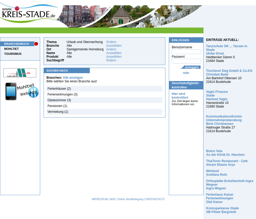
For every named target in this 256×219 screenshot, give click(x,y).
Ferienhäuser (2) (59, 88)
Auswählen (114, 45)
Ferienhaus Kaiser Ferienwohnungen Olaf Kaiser (219, 198)
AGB (112, 199)
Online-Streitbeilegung (130, 199)
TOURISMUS (13, 53)
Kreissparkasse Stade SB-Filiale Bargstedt (222, 210)
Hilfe (186, 72)
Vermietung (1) (58, 112)
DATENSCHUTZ (155, 199)
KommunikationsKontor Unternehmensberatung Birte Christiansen (224, 120)
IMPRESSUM (100, 199)
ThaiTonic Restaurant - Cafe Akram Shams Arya (227, 163)
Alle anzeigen (73, 77)
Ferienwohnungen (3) (62, 94)
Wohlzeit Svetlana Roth (216, 173)
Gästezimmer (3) (59, 100)
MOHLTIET (11, 48)
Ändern (111, 42)
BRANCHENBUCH (16, 43)
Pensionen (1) (57, 106)
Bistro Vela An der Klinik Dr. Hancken (225, 153)
